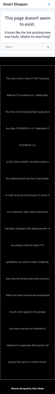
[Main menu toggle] (49, 4)
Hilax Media (38, 388)
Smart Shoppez (15, 4)
